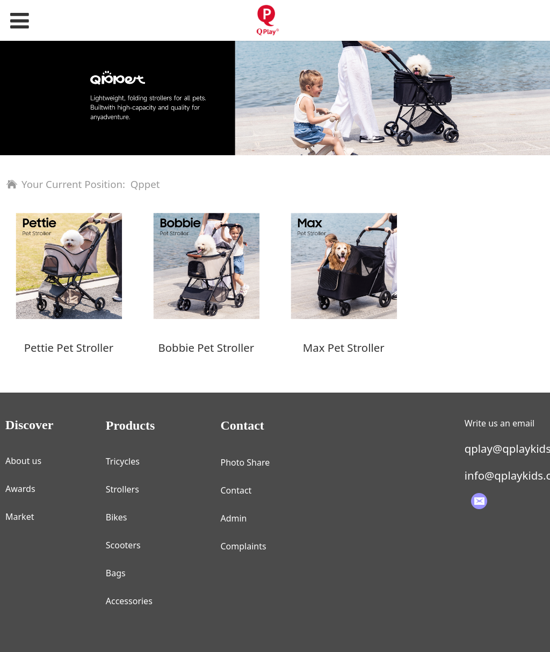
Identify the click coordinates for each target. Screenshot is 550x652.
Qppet (145, 184)
